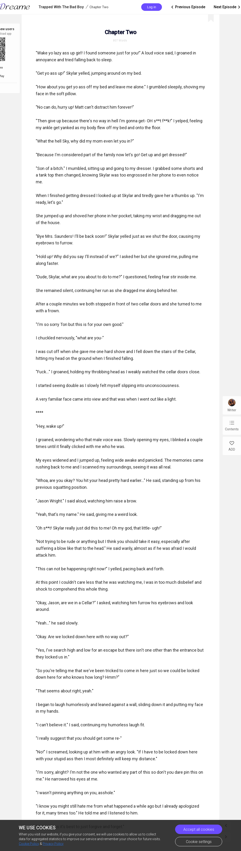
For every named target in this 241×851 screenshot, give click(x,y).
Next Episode (227, 7)
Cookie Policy (29, 844)
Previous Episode (187, 7)
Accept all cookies (198, 829)
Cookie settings (199, 841)
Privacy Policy (53, 844)
